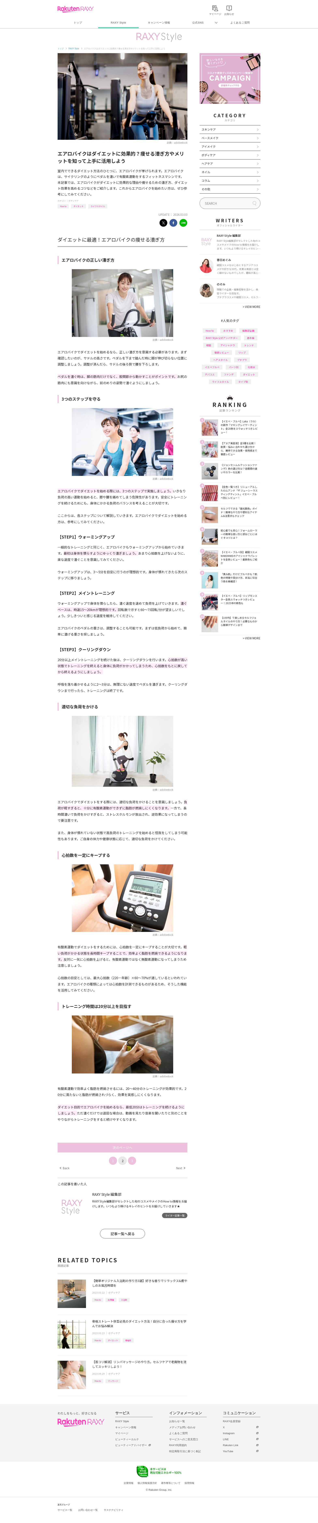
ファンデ (229, 374)
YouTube (228, 1451)
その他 (206, 189)
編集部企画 (248, 330)
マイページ (121, 1433)
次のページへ (122, 1147)
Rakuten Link (230, 1445)
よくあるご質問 (240, 22)
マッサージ (113, 1380)
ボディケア (73, 200)
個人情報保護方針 (147, 1483)
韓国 (208, 345)
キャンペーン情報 (159, 22)
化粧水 (251, 367)
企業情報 (128, 1483)
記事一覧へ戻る (123, 1233)
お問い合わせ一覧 (88, 1510)
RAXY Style (118, 22)
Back (64, 1168)
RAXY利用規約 (178, 1445)
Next (180, 1168)
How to (63, 206)
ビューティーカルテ (127, 1439)
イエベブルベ (212, 367)
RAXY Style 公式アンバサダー (222, 338)
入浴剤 (124, 1299)
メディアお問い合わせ (182, 1427)
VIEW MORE (251, 307)
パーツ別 (233, 367)
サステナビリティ (113, 1510)
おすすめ (228, 330)
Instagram (229, 1433)
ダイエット (78, 206)
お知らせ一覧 (177, 1421)
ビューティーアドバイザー (131, 1445)
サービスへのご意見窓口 (183, 1439)
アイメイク (209, 146)
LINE (226, 1439)
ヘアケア (207, 163)
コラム (206, 181)
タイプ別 (243, 381)
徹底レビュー (221, 352)
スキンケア (209, 129)
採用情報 (189, 1483)
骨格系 (128, 1340)
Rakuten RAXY (75, 9)
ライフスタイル (98, 206)
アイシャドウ (227, 345)
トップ (78, 22)
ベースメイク (210, 138)
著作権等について (170, 1483)
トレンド (249, 345)
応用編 (111, 1299)
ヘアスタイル (220, 359)
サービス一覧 (65, 1510)
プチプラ (242, 359)
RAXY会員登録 (232, 1421)
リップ (242, 352)
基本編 (250, 338)
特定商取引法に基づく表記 (185, 1451)
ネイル (206, 172)
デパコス (210, 374)
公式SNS (198, 22)
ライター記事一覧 (175, 1215)
